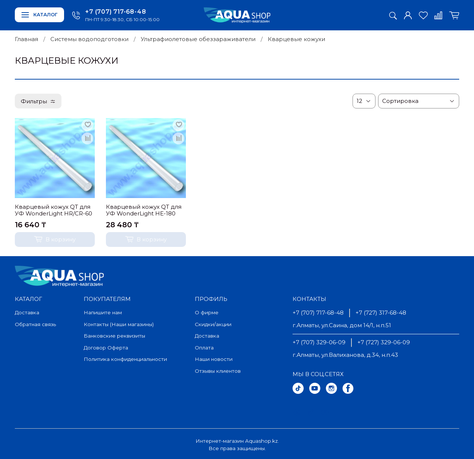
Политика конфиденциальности (125, 359)
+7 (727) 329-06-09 (383, 342)
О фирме (206, 312)
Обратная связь (35, 324)
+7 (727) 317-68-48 (381, 312)
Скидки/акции (213, 324)
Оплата (204, 348)
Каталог (39, 14)
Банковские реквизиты (114, 336)
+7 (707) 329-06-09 (319, 342)
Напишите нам (103, 312)
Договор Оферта (106, 348)
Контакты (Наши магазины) (119, 324)
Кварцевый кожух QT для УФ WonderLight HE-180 (143, 210)
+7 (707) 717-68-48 (115, 11)
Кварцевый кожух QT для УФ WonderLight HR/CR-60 (53, 210)
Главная (26, 39)
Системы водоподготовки (89, 39)
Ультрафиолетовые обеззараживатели (198, 39)
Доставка (27, 312)
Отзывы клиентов (218, 371)
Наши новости (214, 359)
